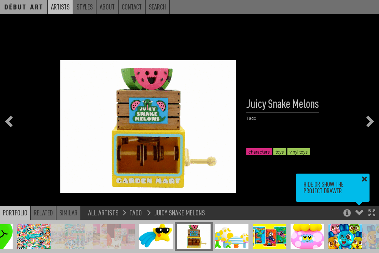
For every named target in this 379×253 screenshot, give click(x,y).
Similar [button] (68, 212)
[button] (371, 213)
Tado (136, 212)
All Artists (103, 212)
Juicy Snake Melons (179, 212)
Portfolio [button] (15, 212)
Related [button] (43, 212)
